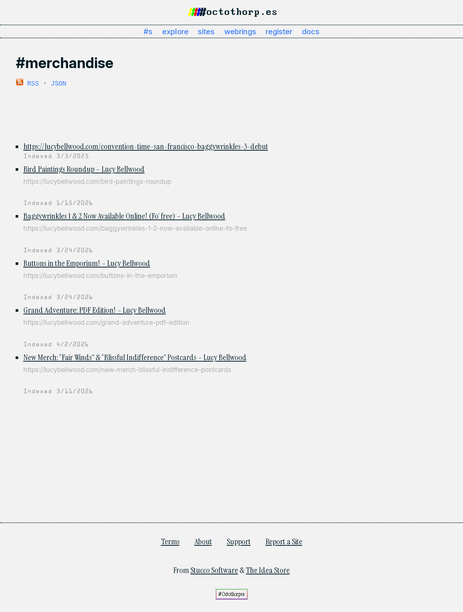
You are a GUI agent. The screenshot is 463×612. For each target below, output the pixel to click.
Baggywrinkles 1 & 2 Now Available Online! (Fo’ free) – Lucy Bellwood (124, 215)
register (279, 31)
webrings (240, 31)
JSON (58, 83)
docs (310, 31)
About (203, 541)
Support (239, 541)
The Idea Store (268, 569)
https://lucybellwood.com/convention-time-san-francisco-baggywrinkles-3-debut (145, 146)
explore (175, 31)
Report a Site (284, 541)
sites (206, 31)
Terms (170, 541)
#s (148, 31)
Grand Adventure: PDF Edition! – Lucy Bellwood (94, 309)
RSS (27, 83)
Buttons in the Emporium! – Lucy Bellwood (86, 262)
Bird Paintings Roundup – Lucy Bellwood (84, 168)
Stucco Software (214, 569)
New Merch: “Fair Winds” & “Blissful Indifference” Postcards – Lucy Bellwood (135, 357)
